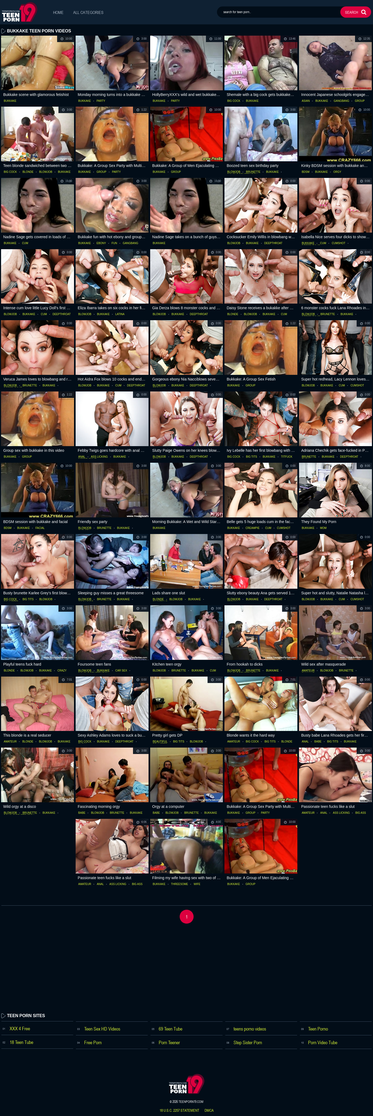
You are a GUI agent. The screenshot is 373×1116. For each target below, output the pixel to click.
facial (40, 528)
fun (114, 243)
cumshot (338, 243)
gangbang (341, 101)
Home (58, 12)
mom (323, 528)
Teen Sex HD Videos (102, 1029)
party (101, 101)
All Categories (88, 12)
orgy (337, 172)
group (360, 101)
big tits (251, 457)
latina (119, 314)
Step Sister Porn (248, 1042)
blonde (28, 172)
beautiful (160, 741)
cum (25, 243)
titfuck (286, 457)
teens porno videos (250, 1029)
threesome (179, 884)
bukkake (10, 101)
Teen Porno (318, 1029)
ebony (101, 243)
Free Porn (93, 1042)
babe (318, 741)
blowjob (45, 172)
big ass (360, 813)
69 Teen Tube (170, 1029)
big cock (233, 101)
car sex (121, 670)
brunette (253, 172)
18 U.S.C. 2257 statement (179, 1110)
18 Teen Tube (21, 1042)
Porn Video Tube (322, 1042)
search (351, 12)
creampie (253, 528)
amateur (308, 670)
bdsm (305, 172)
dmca (209, 1110)
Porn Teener (169, 1042)
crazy (62, 670)
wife (197, 884)
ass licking (99, 457)
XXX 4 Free (20, 1028)
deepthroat (273, 243)
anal (81, 457)
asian (306, 101)
